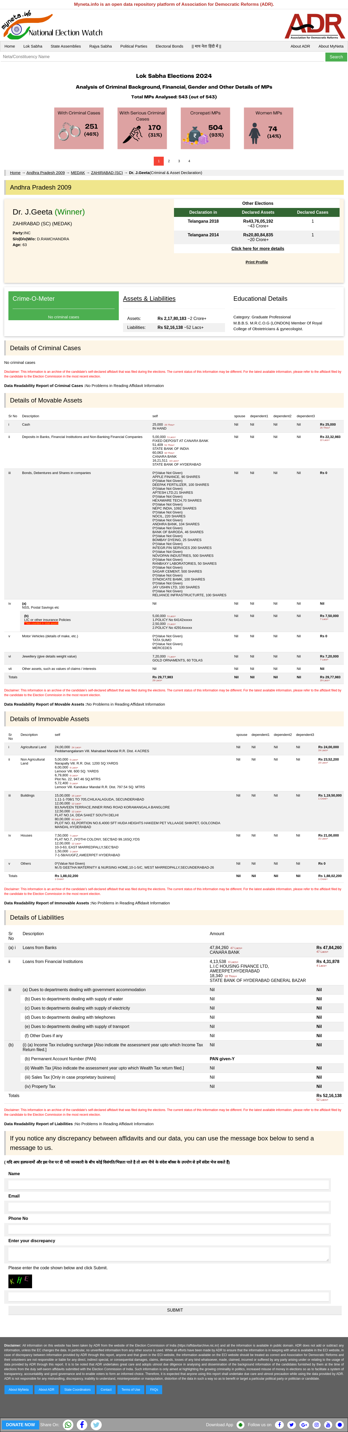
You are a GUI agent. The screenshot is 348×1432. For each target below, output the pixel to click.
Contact (106, 1390)
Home (9, 46)
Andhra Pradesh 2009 (46, 172)
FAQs (154, 1390)
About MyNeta (331, 46)
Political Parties (133, 46)
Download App (219, 1425)
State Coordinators (77, 1390)
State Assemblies (66, 46)
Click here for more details (257, 248)
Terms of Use (131, 1390)
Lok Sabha (32, 46)
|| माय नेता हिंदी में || (206, 46)
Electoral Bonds (169, 46)
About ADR (300, 46)
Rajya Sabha (100, 46)
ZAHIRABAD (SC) (107, 172)
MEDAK (78, 172)
